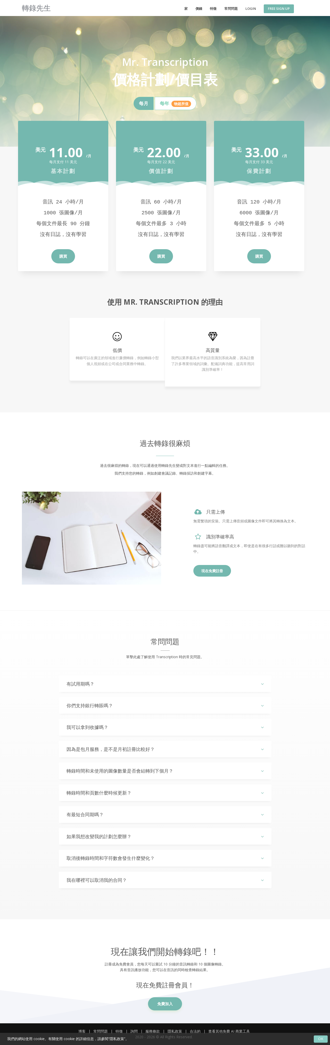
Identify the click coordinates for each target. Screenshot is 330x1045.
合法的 (195, 1031)
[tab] (144, 103)
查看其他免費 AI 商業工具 (229, 1031)
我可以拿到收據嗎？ (165, 727)
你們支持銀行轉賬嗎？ (165, 705)
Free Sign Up (279, 8)
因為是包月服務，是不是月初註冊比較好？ (165, 749)
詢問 (134, 1031)
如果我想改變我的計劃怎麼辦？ (165, 836)
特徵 (213, 8)
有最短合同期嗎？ (165, 814)
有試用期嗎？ (165, 684)
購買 (63, 256)
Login (250, 8)
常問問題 (231, 8)
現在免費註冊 (212, 570)
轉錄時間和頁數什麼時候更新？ (165, 793)
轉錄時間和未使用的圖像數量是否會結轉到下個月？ (165, 771)
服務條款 (152, 1031)
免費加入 (165, 1003)
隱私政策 (175, 1031)
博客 (82, 1031)
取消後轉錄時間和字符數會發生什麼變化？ (165, 858)
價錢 (198, 8)
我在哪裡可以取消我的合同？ (165, 880)
